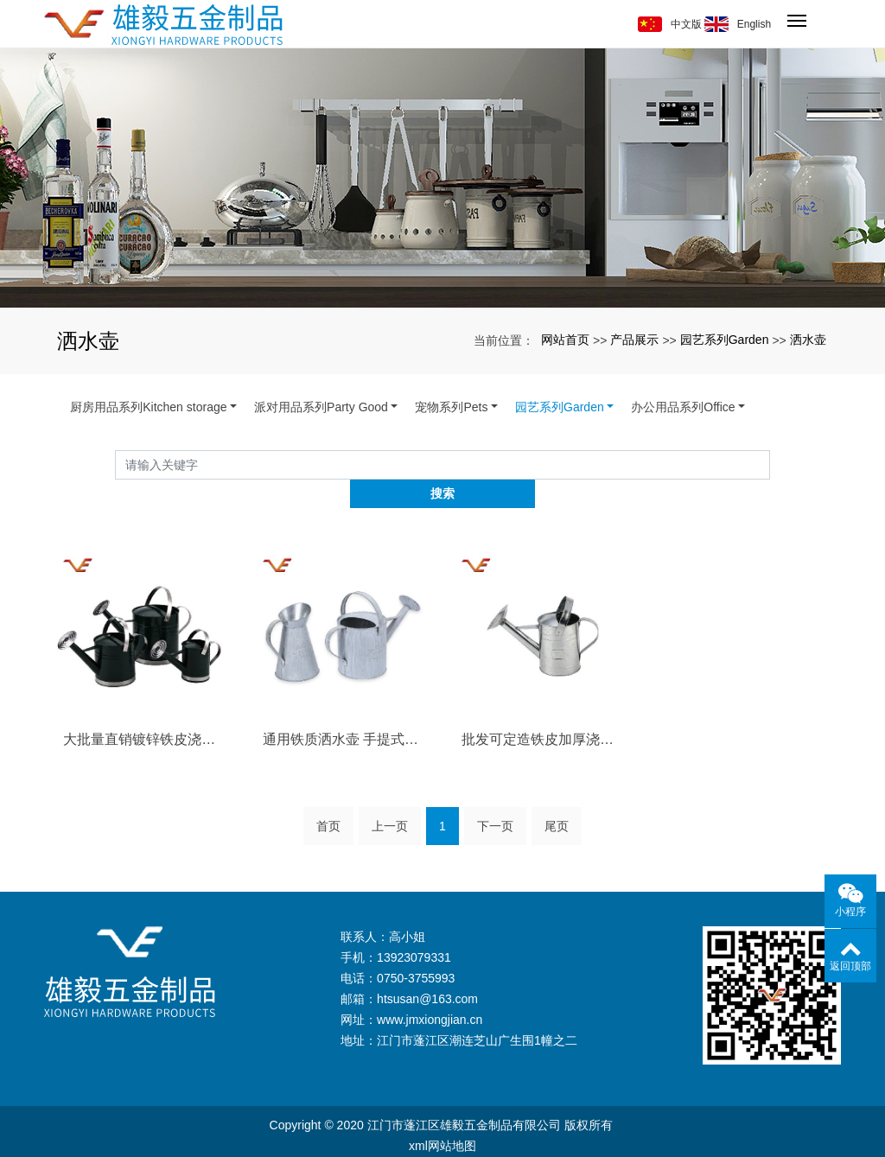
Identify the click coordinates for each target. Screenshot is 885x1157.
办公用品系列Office (683, 407)
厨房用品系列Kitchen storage (148, 407)
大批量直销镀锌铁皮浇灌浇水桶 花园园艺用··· (143, 710)
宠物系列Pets (451, 407)
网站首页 (565, 339)
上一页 (390, 797)
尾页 (556, 797)
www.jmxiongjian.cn (429, 991)
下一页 (495, 797)
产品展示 (634, 339)
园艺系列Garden (724, 339)
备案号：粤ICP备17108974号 (442, 1138)
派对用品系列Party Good (321, 407)
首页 (328, 797)
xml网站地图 (442, 1117)
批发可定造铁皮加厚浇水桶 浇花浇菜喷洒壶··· (542, 710)
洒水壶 (808, 339)
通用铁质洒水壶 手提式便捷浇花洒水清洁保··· (343, 710)
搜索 (770, 464)
